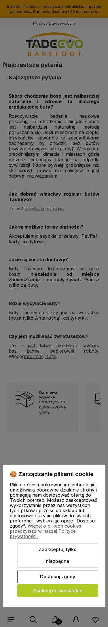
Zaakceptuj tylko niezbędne (58, 555)
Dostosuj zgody (57, 576)
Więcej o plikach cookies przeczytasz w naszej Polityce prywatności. (45, 531)
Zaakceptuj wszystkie (57, 590)
